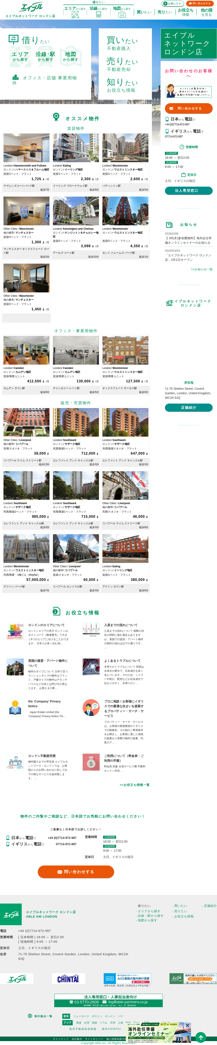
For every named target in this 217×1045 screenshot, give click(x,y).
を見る (206, 12)
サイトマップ (61, 1039)
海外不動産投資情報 (83, 1029)
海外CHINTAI (111, 1029)
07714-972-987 (174, 136)
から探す (20, 56)
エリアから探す (149, 911)
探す (75, 8)
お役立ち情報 (184, 916)
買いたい (180, 905)
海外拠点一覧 (43, 1016)
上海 (120, 1022)
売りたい (180, 911)
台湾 (86, 1022)
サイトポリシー (94, 1039)
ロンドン (110, 1016)
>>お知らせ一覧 (202, 269)
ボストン (97, 1016)
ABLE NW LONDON (41, 916)
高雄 (94, 1022)
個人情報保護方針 (116, 1039)
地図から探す (147, 920)
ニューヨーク (81, 1016)
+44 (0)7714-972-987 (177, 124)
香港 (78, 1022)
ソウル (103, 1022)
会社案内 (77, 1039)
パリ (120, 1016)
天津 (112, 1022)
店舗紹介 (189, 407)
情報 (186, 12)
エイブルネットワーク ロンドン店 (51, 912)
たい (144, 12)
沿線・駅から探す (151, 915)
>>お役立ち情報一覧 (135, 785)
